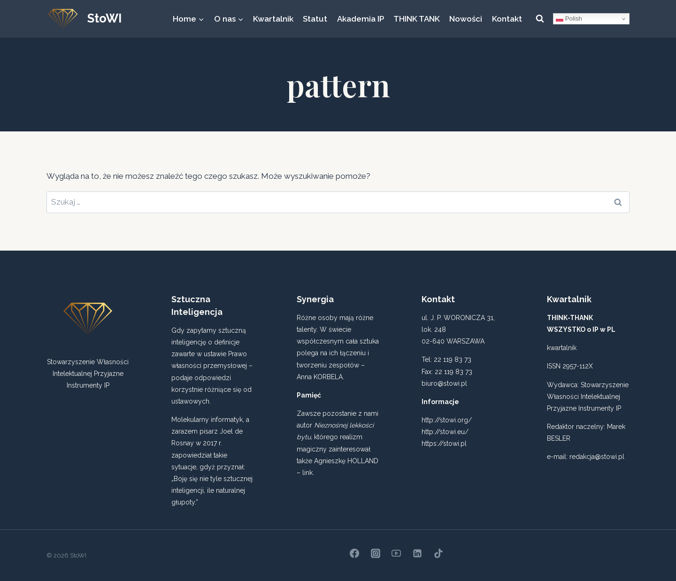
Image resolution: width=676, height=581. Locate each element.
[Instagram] (375, 553)
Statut (315, 18)
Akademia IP (360, 18)
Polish (569, 19)
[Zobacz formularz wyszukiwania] (539, 18)
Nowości (465, 18)
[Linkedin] (417, 553)
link (307, 472)
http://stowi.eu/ (445, 432)
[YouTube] (396, 553)
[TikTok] (438, 553)
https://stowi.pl (444, 443)
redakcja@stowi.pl (596, 456)
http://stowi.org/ (447, 420)
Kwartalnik (273, 18)
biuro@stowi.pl (444, 383)
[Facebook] (354, 553)
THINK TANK (416, 18)
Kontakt (507, 18)
